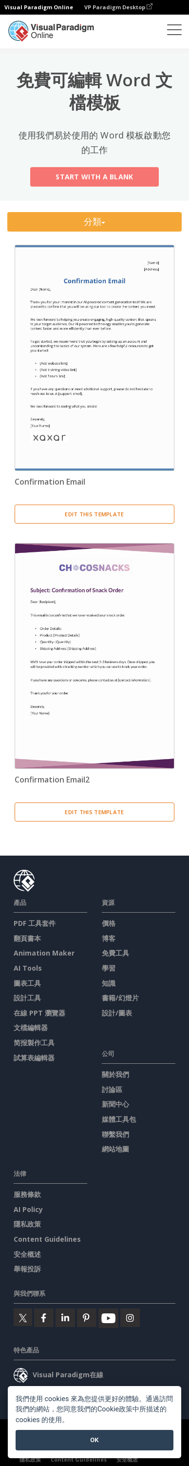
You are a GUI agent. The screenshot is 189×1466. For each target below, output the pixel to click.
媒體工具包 (119, 1119)
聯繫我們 (115, 1134)
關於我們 (115, 1074)
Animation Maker (44, 953)
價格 (108, 923)
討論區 (112, 1089)
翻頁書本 (27, 938)
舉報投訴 (27, 1268)
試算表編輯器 (34, 1057)
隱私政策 (27, 1224)
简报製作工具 (34, 1042)
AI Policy (28, 1209)
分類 (95, 221)
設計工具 (27, 997)
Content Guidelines (47, 1239)
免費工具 (115, 953)
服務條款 (27, 1194)
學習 (108, 968)
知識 (108, 983)
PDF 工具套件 (35, 923)
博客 (108, 938)
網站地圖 (115, 1148)
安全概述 (27, 1254)
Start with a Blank (94, 178)
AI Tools (28, 968)
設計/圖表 (117, 1012)
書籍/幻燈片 (120, 997)
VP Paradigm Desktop (118, 7)
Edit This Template (94, 514)
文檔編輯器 (31, 1027)
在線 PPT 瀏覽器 (39, 1012)
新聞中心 (115, 1104)
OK (94, 1440)
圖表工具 (27, 983)
